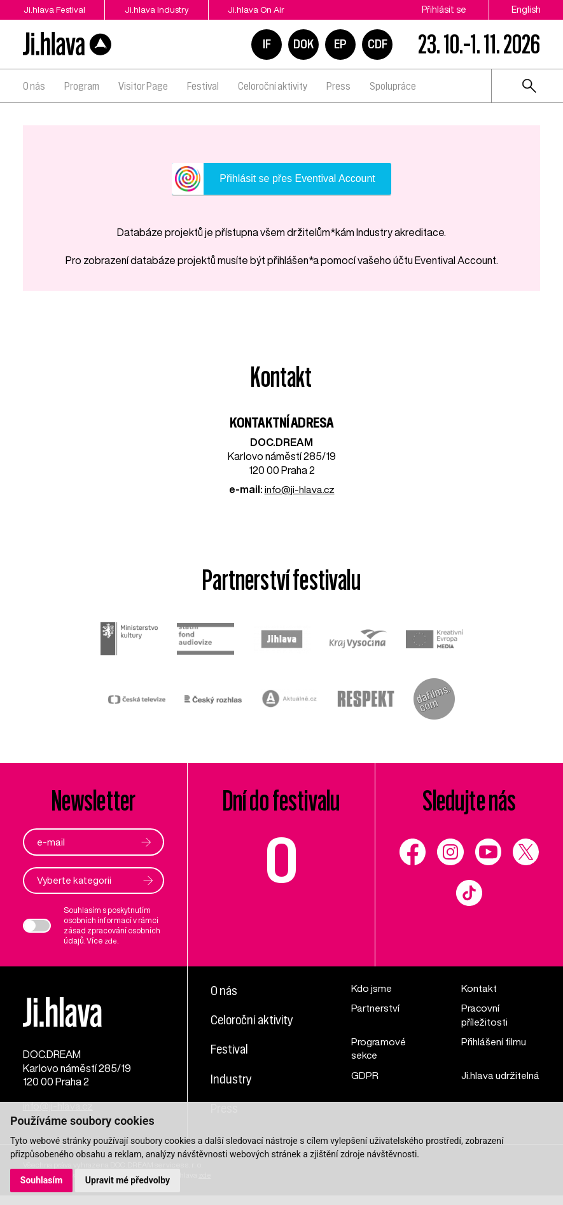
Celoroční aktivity (272, 86)
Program (81, 86)
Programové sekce (379, 1050)
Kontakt (479, 989)
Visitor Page (143, 86)
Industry (232, 1079)
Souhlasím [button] (41, 1180)
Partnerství (376, 1008)
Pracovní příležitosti (485, 1015)
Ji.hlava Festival (54, 9)
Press (338, 86)
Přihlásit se (444, 9)
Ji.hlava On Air (272, 9)
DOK (303, 44)
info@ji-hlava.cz (299, 489)
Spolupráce (393, 86)
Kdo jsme (372, 989)
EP (340, 44)
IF (267, 44)
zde (111, 941)
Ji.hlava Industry (165, 9)
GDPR (365, 1076)
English (526, 9)
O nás (34, 86)
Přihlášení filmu (494, 1043)
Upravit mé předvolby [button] (128, 1180)
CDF (377, 44)
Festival (203, 86)
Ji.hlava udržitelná (484, 1083)
